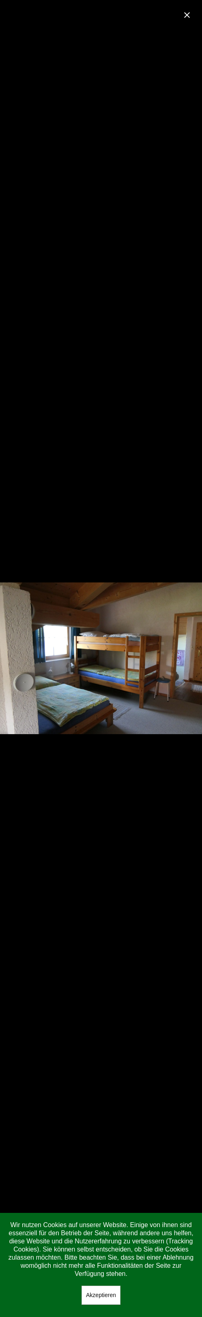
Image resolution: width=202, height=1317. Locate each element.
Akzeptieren (101, 1295)
